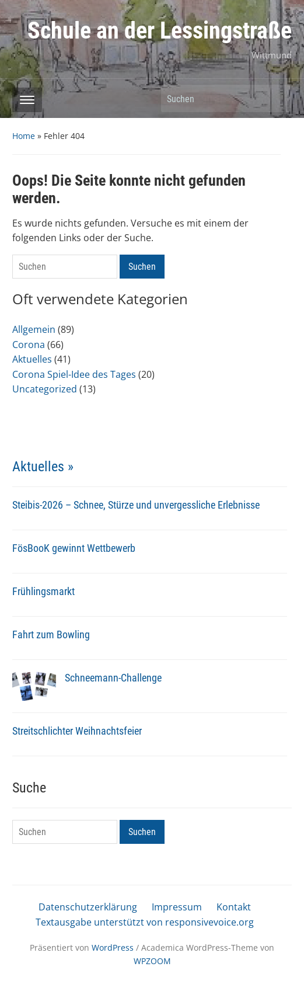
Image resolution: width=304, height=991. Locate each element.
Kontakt (233, 906)
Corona (28, 344)
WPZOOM (152, 960)
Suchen (277, 98)
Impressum (177, 906)
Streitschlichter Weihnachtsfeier (77, 731)
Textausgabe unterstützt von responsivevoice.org (145, 922)
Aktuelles (32, 359)
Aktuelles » (43, 466)
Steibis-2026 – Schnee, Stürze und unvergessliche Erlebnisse (136, 505)
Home (23, 135)
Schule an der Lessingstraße (159, 30)
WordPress (113, 947)
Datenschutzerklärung (88, 906)
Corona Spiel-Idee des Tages (74, 374)
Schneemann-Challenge (113, 678)
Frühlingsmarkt (43, 591)
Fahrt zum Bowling (51, 634)
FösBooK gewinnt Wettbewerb (73, 548)
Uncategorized (44, 389)
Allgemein (33, 329)
